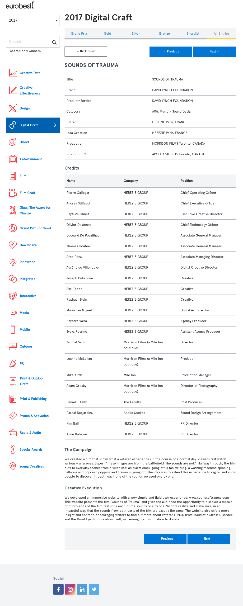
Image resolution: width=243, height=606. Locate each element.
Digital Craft (28, 125)
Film (23, 176)
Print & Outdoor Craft (32, 381)
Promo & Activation (34, 416)
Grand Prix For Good (35, 228)
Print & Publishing (33, 399)
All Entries (221, 34)
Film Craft (27, 193)
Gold (107, 34)
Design (25, 108)
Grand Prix (79, 34)
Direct (24, 142)
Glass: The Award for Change (35, 210)
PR (22, 364)
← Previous (171, 51)
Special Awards (31, 450)
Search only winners (23, 51)
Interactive (28, 296)
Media (24, 313)
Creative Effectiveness (30, 90)
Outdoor (26, 347)
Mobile (25, 330)
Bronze (164, 34)
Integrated (27, 279)
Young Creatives (32, 466)
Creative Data (30, 73)
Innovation (27, 262)
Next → (215, 51)
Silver (136, 34)
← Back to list (86, 51)
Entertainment (31, 159)
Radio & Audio (30, 433)
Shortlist (193, 34)
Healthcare (28, 245)
